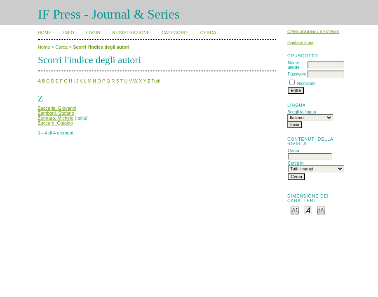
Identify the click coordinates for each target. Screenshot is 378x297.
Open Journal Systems (313, 31)
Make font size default (308, 209)
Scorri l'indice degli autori (101, 47)
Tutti (156, 80)
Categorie (175, 33)
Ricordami (307, 83)
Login (93, 33)
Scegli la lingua (301, 112)
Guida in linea (300, 42)
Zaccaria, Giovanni (57, 108)
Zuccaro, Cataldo (55, 122)
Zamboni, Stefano (56, 113)
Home (45, 33)
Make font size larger (321, 209)
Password (297, 74)
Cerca (208, 33)
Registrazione (131, 33)
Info (68, 33)
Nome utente (294, 65)
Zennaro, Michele (55, 118)
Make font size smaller (295, 209)
